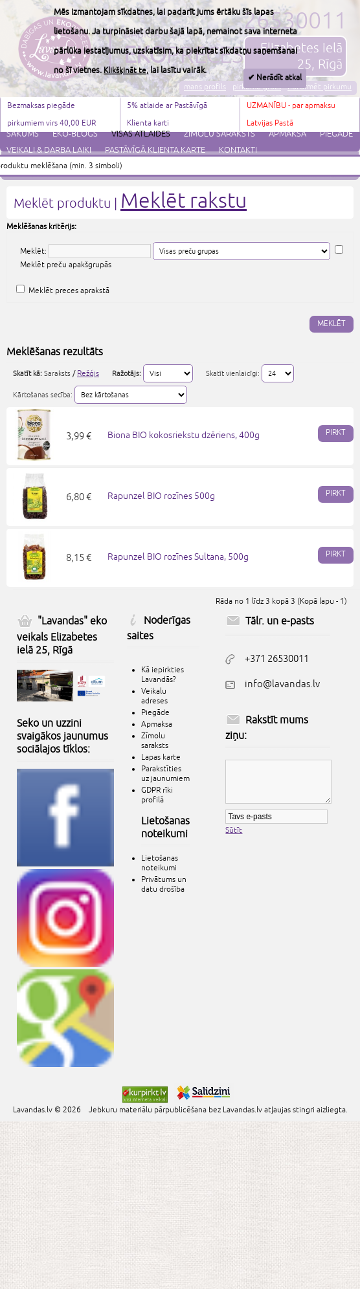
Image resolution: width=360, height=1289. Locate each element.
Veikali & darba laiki (48, 150)
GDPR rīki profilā (157, 795)
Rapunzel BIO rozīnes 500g (161, 495)
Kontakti (238, 150)
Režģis (88, 374)
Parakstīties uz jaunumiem (165, 774)
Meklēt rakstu (183, 201)
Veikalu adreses (154, 696)
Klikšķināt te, (126, 71)
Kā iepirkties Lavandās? (162, 675)
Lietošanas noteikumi (159, 863)
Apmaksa (287, 134)
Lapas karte (161, 757)
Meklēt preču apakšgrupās (65, 265)
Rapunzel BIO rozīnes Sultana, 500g (178, 556)
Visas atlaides (140, 134)
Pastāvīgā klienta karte (155, 150)
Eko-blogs (75, 134)
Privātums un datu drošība (163, 884)
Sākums (22, 134)
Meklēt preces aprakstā (68, 291)
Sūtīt (233, 830)
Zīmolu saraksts (219, 134)
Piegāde (336, 134)
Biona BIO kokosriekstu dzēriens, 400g (183, 435)
